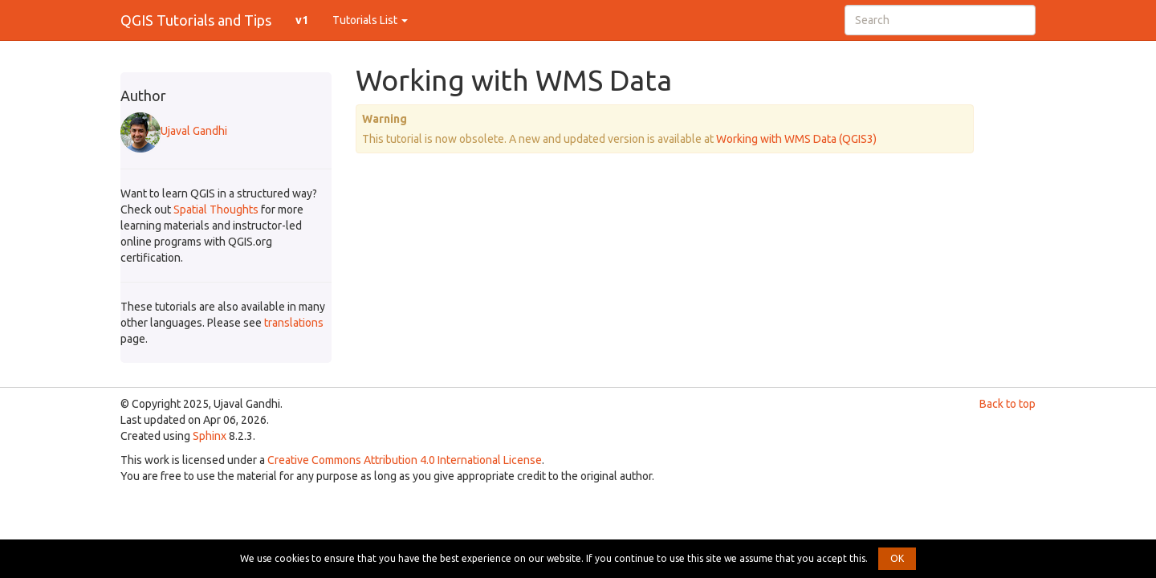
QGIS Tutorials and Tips (195, 20)
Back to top (1007, 403)
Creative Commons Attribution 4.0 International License (404, 460)
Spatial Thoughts (215, 209)
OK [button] (897, 558)
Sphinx (209, 435)
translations (294, 322)
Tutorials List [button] (370, 20)
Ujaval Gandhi (173, 130)
